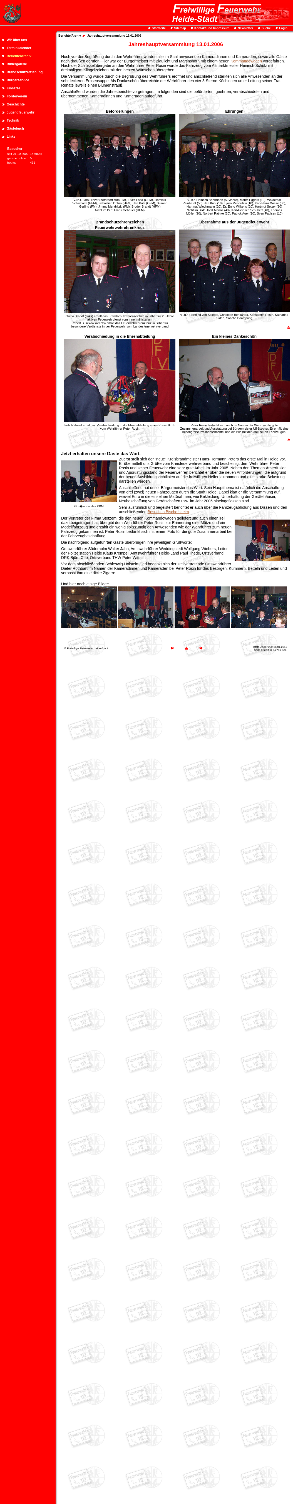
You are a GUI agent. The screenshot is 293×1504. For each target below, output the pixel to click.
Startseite (158, 28)
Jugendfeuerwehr (20, 112)
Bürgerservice (18, 80)
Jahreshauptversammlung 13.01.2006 (114, 35)
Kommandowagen (246, 61)
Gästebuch (15, 128)
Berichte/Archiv (19, 56)
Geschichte (16, 104)
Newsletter (245, 28)
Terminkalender (19, 48)
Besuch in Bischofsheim (168, 512)
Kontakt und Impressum (211, 28)
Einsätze (13, 88)
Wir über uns (17, 40)
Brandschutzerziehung (25, 72)
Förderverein (17, 96)
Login (282, 28)
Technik (13, 120)
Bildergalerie (17, 64)
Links (11, 136)
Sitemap (179, 28)
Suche (266, 28)
